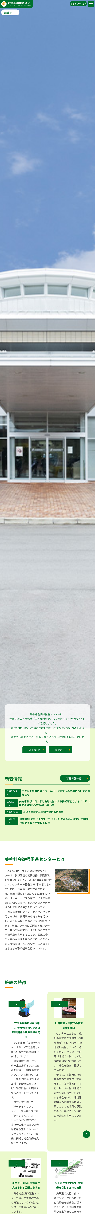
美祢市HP (60, 750)
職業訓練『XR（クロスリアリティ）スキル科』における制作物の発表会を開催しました (54, 821)
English (8, 12)
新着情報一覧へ (75, 778)
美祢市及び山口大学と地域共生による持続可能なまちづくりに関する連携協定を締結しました (54, 803)
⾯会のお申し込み (78, 3)
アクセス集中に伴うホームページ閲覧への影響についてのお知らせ (56, 793)
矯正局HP (34, 750)
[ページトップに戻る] (86, 1099)
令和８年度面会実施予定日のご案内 (43, 812)
